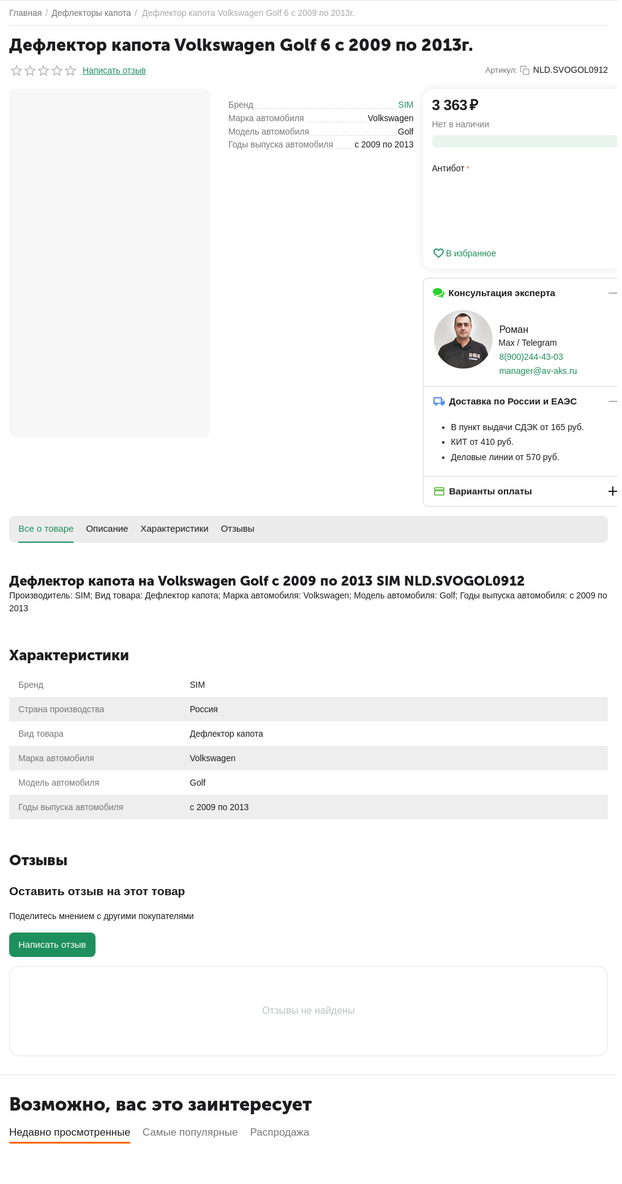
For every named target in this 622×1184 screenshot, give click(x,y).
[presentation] (525, 208)
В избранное (464, 253)
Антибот (448, 168)
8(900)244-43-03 (531, 357)
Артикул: (501, 70)
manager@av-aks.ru (538, 371)
